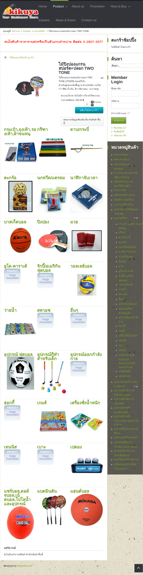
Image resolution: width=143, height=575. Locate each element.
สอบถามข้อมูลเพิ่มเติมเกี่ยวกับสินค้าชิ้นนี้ (82, 121)
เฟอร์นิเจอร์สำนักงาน (126, 460)
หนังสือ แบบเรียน (124, 199)
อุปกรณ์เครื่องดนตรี (125, 438)
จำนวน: (97, 102)
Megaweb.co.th (24, 566)
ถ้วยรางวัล (120, 190)
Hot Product (121, 154)
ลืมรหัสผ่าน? (120, 128)
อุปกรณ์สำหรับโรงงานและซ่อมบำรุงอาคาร (126, 421)
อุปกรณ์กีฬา (39, 31)
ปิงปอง (122, 261)
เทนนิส (123, 340)
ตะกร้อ (123, 242)
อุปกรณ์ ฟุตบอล (128, 303)
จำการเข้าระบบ (118, 113)
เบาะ (121, 345)
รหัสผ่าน (115, 101)
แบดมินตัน (125, 371)
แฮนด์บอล (125, 376)
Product (27, 31)
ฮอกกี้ (122, 325)
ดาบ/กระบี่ (125, 237)
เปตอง (122, 350)
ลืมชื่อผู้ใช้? (119, 131)
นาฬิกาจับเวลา (127, 251)
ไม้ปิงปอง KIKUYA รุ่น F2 (21, 57)
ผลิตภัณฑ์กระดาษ (124, 195)
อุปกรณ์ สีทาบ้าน (124, 204)
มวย (121, 266)
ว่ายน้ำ (122, 289)
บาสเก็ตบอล (126, 256)
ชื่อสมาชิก (116, 88)
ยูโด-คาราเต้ (126, 271)
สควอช (123, 294)
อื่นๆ (121, 299)
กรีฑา (122, 232)
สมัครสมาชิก (120, 135)
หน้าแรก (16, 31)
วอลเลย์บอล (126, 284)
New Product (121, 159)
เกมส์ (122, 330)
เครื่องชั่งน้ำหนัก (128, 335)
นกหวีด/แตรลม (127, 247)
